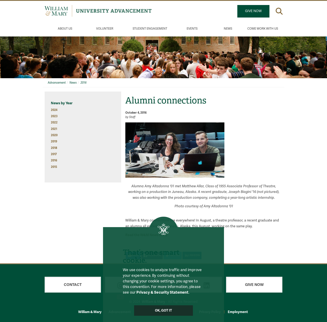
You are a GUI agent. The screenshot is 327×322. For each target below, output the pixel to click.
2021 (54, 129)
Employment (238, 312)
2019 (54, 141)
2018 (54, 148)
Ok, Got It (163, 310)
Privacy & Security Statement (162, 292)
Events (192, 28)
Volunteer (104, 28)
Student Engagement (150, 28)
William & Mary (90, 312)
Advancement (57, 82)
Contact (73, 284)
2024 (54, 110)
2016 (83, 82)
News (228, 28)
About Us (65, 28)
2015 (54, 167)
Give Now (253, 11)
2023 (54, 116)
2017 (54, 154)
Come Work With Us (262, 28)
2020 (54, 135)
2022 (54, 122)
